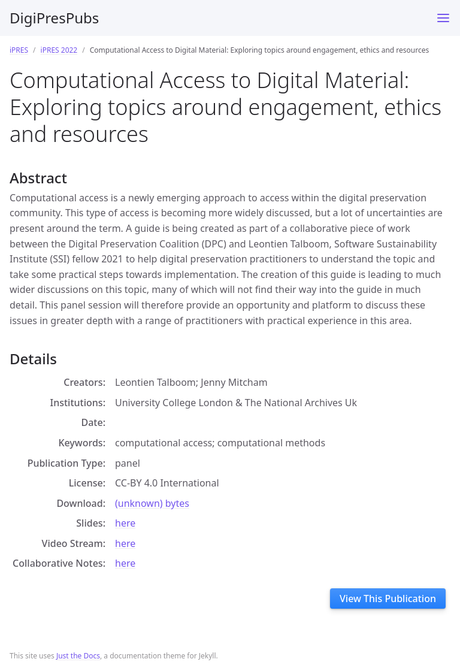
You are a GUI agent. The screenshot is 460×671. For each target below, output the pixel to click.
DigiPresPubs (54, 18)
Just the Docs (78, 656)
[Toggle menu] (443, 18)
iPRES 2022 (59, 50)
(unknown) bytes (152, 503)
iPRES (19, 50)
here (125, 523)
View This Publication (388, 598)
